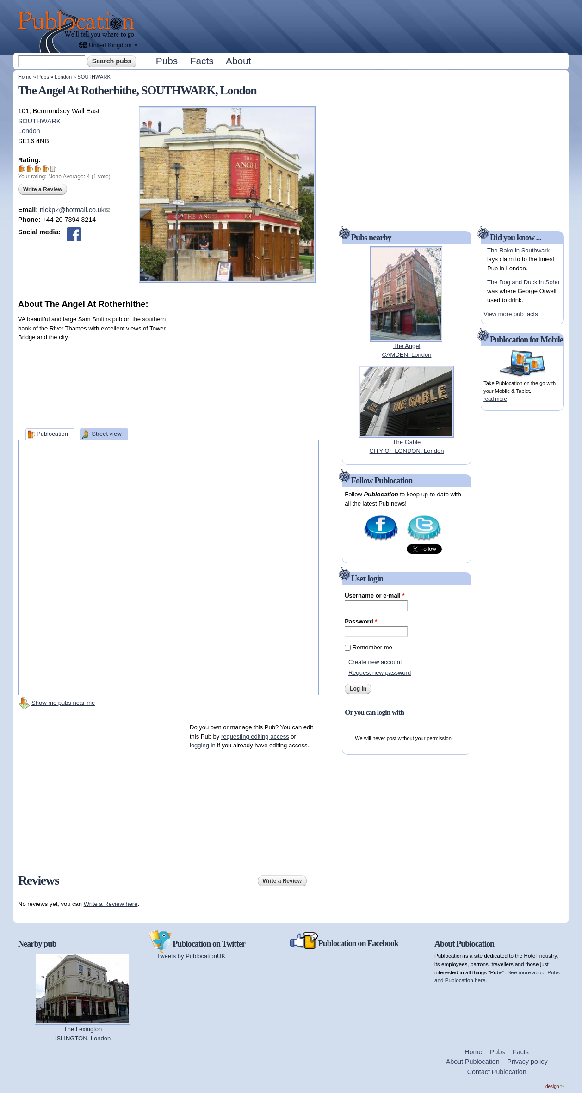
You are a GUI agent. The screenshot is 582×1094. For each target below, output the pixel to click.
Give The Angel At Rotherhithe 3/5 (38, 168)
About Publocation (473, 1061)
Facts (202, 60)
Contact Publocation (496, 1072)
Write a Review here (111, 903)
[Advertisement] (354, 25)
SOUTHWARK (93, 76)
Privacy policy (527, 1061)
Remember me (372, 647)
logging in (203, 745)
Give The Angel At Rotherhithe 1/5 (22, 168)
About (238, 60)
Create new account (375, 662)
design (554, 1086)
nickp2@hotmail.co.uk (75, 210)
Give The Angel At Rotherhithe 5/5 (53, 168)
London (63, 76)
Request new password (379, 672)
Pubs (167, 60)
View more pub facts (510, 314)
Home (24, 76)
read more (495, 399)
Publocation (52, 433)
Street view (106, 433)
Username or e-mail (374, 595)
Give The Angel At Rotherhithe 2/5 (30, 168)
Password (361, 621)
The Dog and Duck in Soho (523, 282)
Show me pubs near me (63, 702)
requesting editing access (255, 736)
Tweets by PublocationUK (191, 956)
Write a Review (42, 189)
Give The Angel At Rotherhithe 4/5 (46, 168)
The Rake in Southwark (518, 250)
